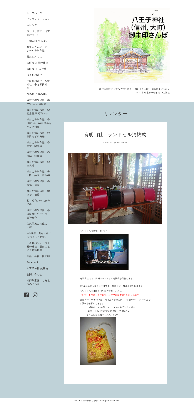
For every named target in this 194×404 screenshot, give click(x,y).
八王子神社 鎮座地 (37, 268)
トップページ (34, 13)
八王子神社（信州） (90, 401)
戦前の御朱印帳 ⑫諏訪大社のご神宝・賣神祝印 (38, 214)
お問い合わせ (34, 274)
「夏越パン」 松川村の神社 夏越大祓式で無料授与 (38, 247)
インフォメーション (38, 19)
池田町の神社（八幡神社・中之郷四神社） (38, 84)
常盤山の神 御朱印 (38, 256)
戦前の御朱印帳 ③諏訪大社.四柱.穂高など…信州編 (39, 123)
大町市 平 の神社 (36, 68)
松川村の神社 (34, 75)
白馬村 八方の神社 (37, 94)
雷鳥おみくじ (34, 56)
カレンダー (33, 25)
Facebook (34, 262)
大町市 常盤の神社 (37, 62)
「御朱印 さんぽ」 (37, 41)
